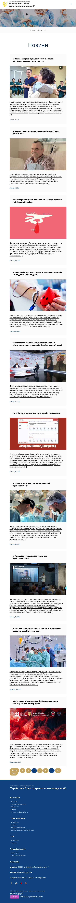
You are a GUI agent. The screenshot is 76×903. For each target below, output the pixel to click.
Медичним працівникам (18, 804)
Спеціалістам (14, 822)
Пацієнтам (13, 825)
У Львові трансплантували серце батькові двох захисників (36, 132)
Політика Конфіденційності (19, 812)
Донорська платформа (18, 856)
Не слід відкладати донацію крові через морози (36, 413)
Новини (39, 30)
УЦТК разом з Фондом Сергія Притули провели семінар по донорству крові (35, 702)
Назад (14, 770)
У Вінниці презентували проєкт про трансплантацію (30, 557)
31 (58, 770)
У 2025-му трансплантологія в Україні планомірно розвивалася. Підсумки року (37, 629)
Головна (32, 30)
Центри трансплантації (17, 827)
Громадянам (14, 807)
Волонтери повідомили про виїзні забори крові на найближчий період (37, 200)
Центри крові (14, 853)
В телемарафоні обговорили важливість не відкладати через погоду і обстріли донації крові (37, 343)
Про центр (13, 801)
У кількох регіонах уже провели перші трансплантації (31, 484)
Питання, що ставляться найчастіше (22, 830)
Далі (14, 773)
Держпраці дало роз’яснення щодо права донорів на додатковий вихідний (37, 273)
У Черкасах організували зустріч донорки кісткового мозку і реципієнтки (33, 60)
